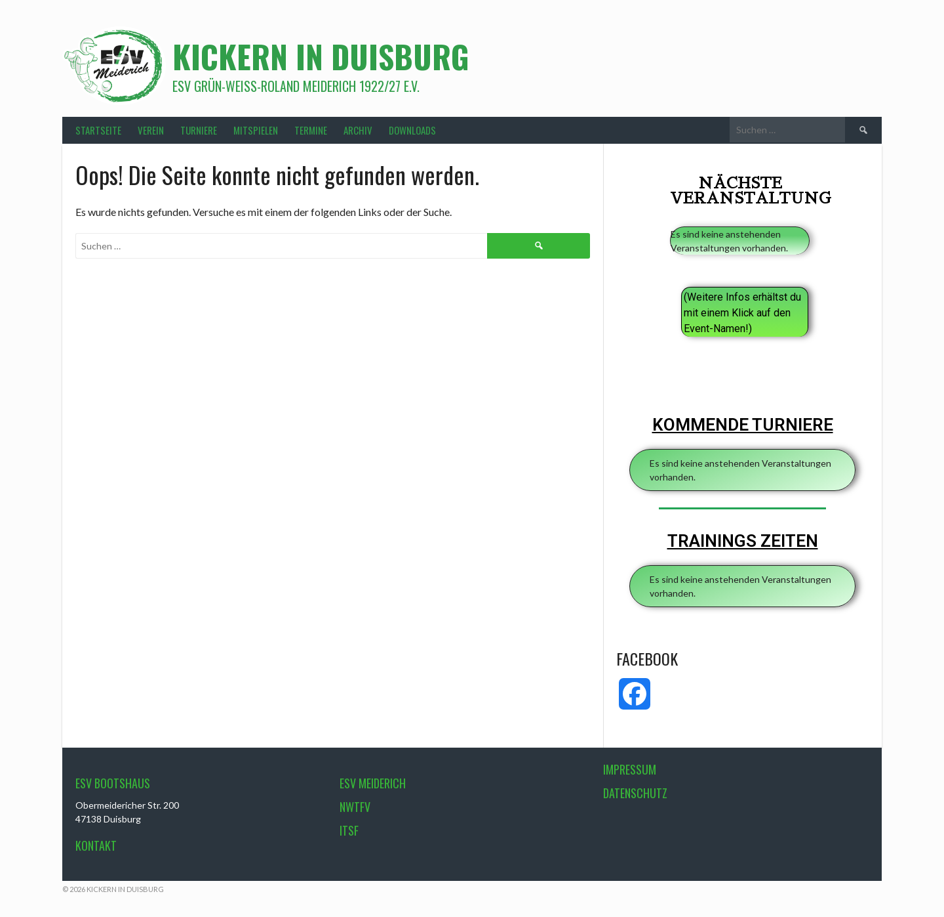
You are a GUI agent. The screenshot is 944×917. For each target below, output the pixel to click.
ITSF (349, 830)
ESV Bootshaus (112, 783)
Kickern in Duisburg (320, 56)
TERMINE (310, 130)
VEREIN (151, 130)
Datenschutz (635, 792)
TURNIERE (198, 130)
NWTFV (355, 806)
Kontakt (96, 845)
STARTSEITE (98, 130)
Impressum (629, 769)
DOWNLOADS (412, 130)
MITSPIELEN (255, 130)
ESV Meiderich (373, 783)
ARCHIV (358, 130)
